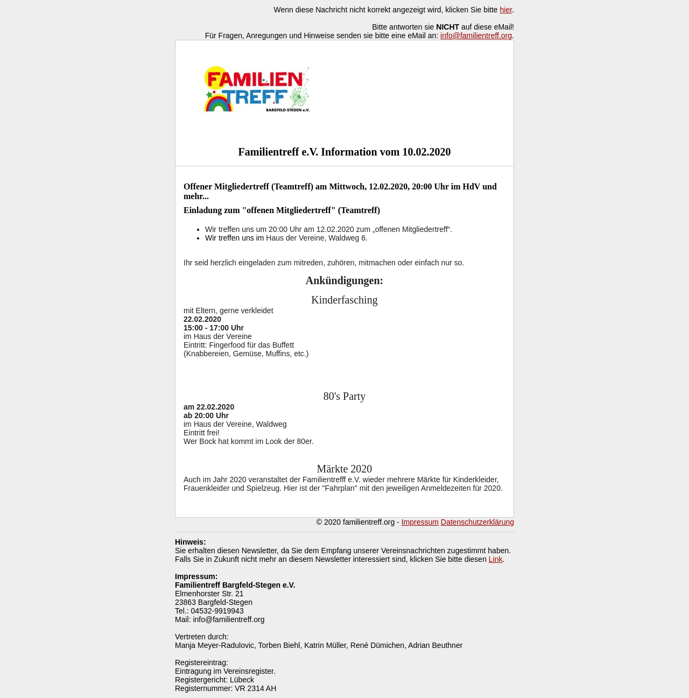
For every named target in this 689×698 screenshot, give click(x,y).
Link (496, 559)
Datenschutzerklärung (477, 522)
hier (506, 9)
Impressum (420, 522)
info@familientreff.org (476, 35)
